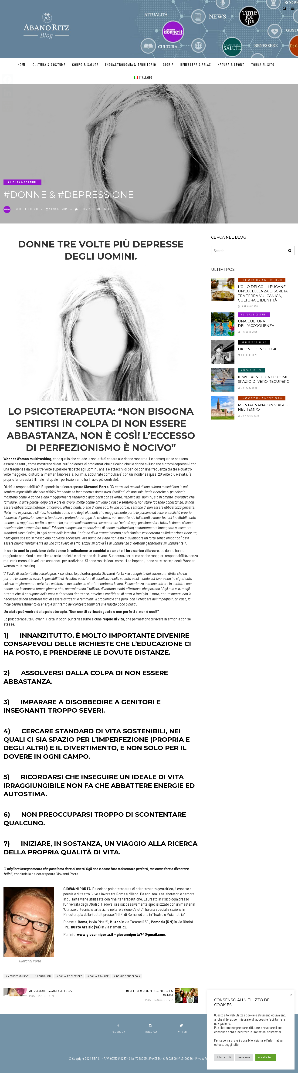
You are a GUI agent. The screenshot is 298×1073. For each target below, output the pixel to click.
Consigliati (44, 976)
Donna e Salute (99, 976)
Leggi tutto (232, 1044)
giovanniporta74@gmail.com (141, 934)
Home (22, 64)
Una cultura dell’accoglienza (256, 323)
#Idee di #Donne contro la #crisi (146, 995)
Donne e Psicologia (128, 976)
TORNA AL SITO (262, 64)
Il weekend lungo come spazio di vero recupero (264, 379)
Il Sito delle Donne (25, 209)
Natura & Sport (231, 64)
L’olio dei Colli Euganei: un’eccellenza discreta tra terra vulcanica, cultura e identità (263, 293)
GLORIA (168, 64)
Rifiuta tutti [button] (224, 1057)
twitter (181, 1028)
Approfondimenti (18, 976)
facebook (118, 1028)
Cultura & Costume (49, 64)
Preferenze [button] (244, 1057)
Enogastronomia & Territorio (130, 64)
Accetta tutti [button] (265, 1057)
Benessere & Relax (195, 64)
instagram (151, 1028)
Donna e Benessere (70, 976)
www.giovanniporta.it (95, 934)
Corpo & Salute (85, 64)
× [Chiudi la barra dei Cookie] (291, 994)
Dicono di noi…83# (257, 349)
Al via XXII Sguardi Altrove (55, 993)
